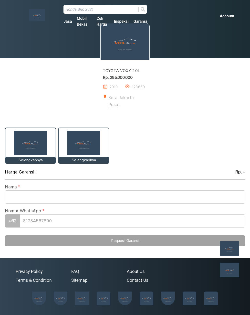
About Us (136, 271)
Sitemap (79, 280)
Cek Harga (101, 21)
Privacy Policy (29, 271)
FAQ (75, 271)
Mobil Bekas (82, 21)
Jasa (67, 21)
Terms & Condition (34, 280)
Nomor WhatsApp (24, 211)
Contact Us (137, 280)
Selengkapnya (30, 160)
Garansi (140, 21)
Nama (12, 187)
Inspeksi (121, 21)
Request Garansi (125, 241)
